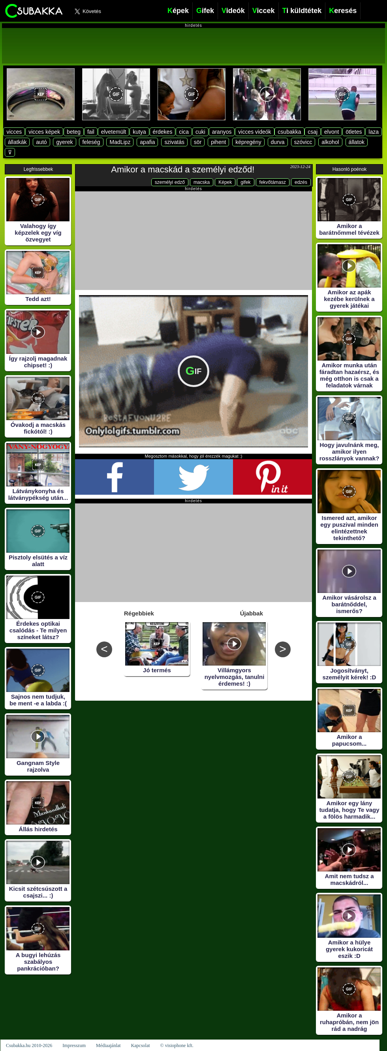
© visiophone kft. (177, 1045)
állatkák (17, 142)
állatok (356, 142)
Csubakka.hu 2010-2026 (29, 1045)
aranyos (222, 132)
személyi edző (170, 182)
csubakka (289, 132)
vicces (14, 132)
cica (184, 132)
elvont (331, 132)
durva (278, 142)
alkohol (330, 142)
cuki (200, 132)
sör (197, 142)
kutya (139, 132)
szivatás (174, 142)
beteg (74, 132)
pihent (218, 142)
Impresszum (74, 1045)
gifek (245, 182)
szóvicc (303, 142)
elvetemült (113, 132)
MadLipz (119, 142)
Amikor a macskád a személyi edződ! (182, 169)
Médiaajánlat (108, 1045)
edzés (301, 182)
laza (373, 132)
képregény (248, 142)
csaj (312, 132)
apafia (147, 142)
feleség (91, 142)
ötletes (354, 132)
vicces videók (254, 132)
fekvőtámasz (272, 182)
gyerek (64, 142)
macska (202, 182)
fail (90, 132)
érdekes (163, 132)
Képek (225, 182)
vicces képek (44, 132)
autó (41, 142)
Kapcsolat (140, 1045)
